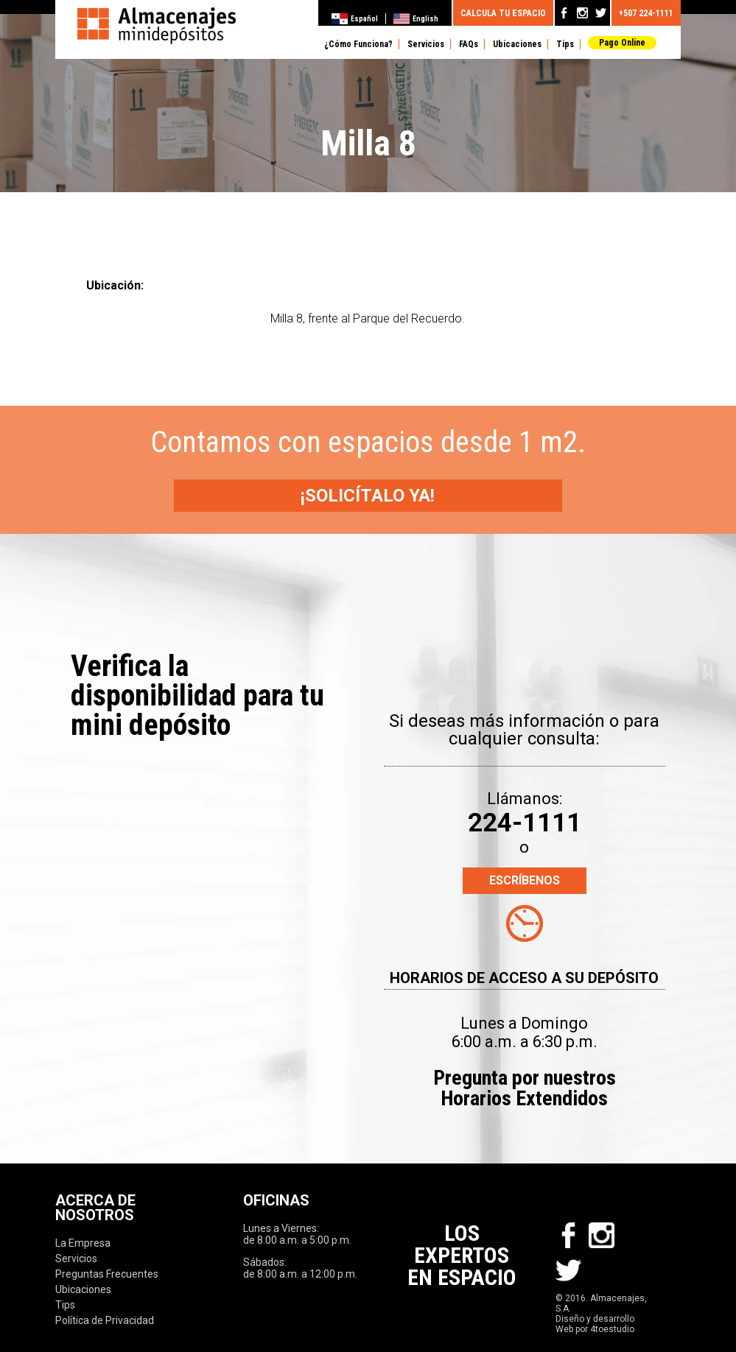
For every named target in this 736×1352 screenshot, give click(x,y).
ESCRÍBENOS (524, 880)
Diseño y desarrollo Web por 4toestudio (594, 1324)
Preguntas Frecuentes (106, 1274)
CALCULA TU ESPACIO (503, 12)
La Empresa (83, 1243)
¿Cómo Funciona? (358, 44)
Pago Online (622, 43)
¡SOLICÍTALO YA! (368, 495)
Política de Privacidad (104, 1320)
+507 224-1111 (646, 12)
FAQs (468, 44)
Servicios (425, 44)
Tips (565, 44)
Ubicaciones (517, 44)
